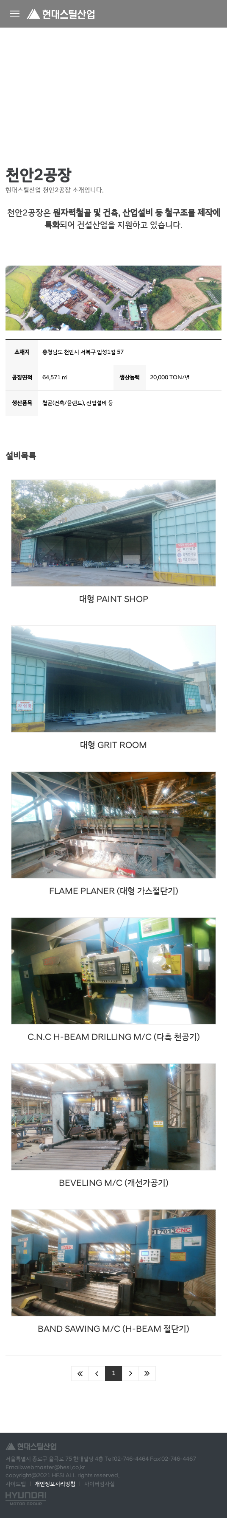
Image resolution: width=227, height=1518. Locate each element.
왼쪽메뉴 (14, 14)
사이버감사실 (99, 1483)
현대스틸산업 (60, 14)
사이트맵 (16, 1483)
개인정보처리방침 (55, 1483)
